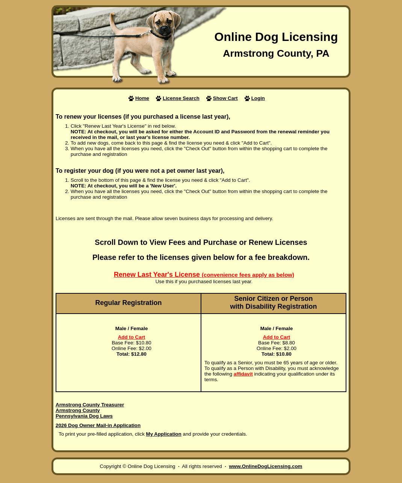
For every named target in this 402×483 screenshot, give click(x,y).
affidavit (243, 374)
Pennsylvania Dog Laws (84, 416)
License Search (181, 98)
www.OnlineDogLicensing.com (265, 466)
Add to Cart (131, 337)
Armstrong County (78, 410)
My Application (163, 434)
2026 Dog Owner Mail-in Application (98, 425)
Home (142, 98)
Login (258, 98)
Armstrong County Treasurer (90, 405)
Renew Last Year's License (204, 274)
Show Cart (225, 98)
